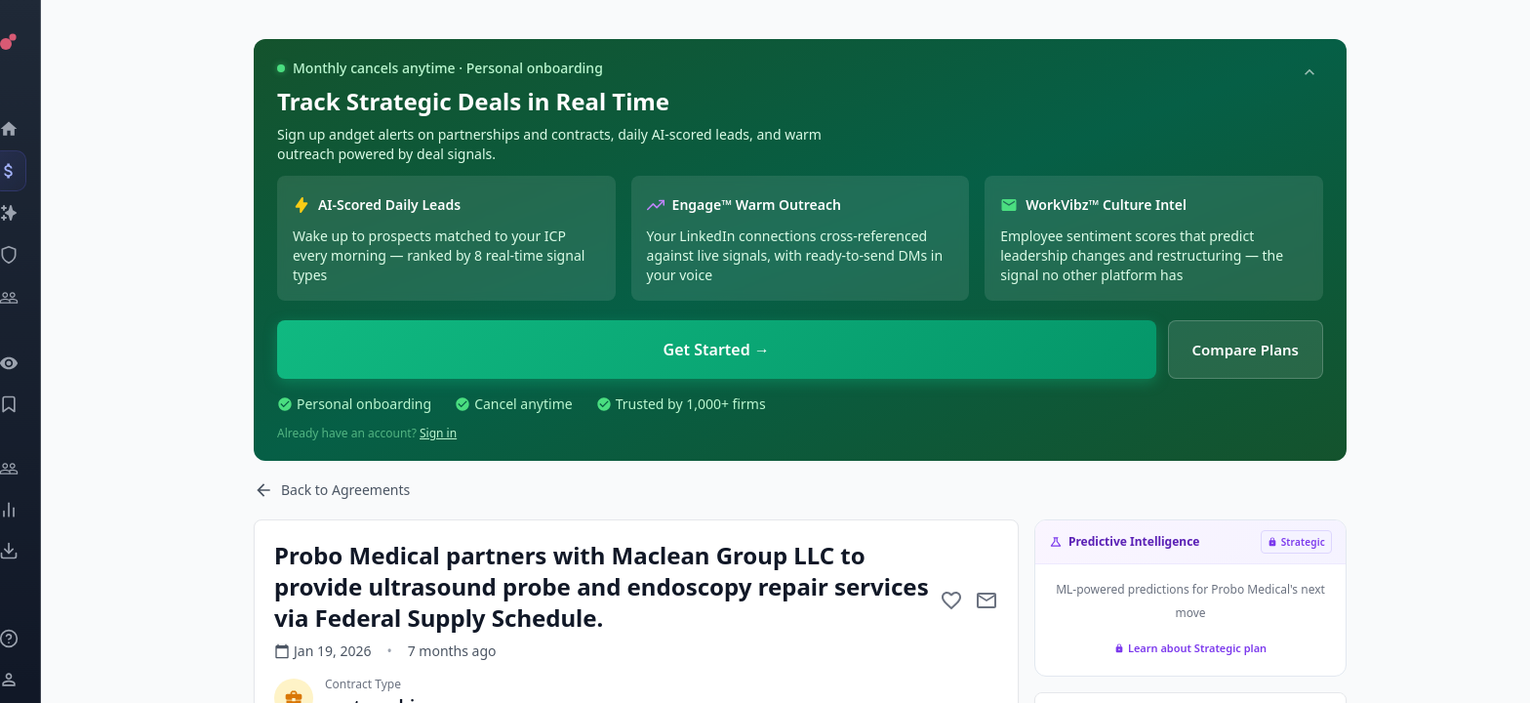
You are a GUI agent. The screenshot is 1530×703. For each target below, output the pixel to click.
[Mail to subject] (986, 600)
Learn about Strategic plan (1190, 648)
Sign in (438, 433)
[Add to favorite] (951, 600)
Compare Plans (1246, 349)
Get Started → (717, 349)
